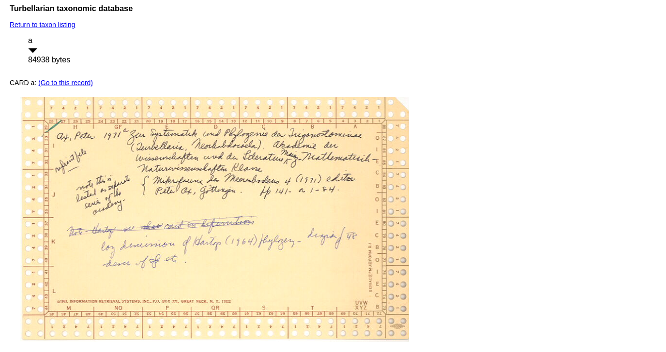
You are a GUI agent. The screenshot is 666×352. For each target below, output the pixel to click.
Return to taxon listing (42, 25)
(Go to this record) (65, 83)
